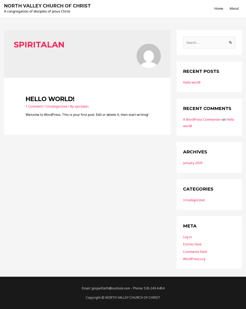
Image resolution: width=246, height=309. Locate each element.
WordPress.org (194, 259)
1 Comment (34, 107)
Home (218, 8)
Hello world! (50, 99)
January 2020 (193, 163)
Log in (187, 237)
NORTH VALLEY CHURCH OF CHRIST (50, 6)
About (234, 8)
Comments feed (195, 251)
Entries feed (192, 244)
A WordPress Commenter (202, 119)
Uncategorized (57, 107)
